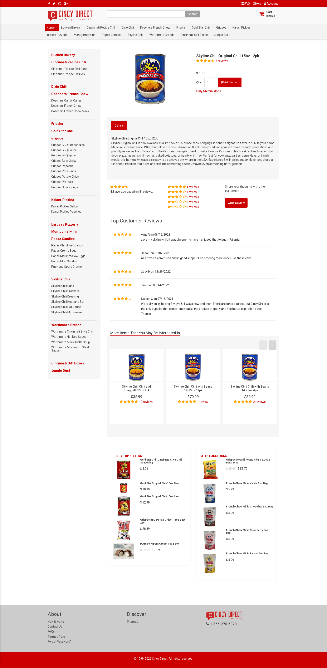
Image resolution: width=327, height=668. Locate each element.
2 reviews (259, 401)
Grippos (221, 27)
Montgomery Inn (85, 34)
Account (271, 3)
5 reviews (222, 61)
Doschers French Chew (155, 27)
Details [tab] (119, 125)
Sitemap (132, 621)
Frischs (181, 27)
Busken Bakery (70, 27)
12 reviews (146, 401)
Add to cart (230, 82)
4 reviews (192, 187)
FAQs (51, 631)
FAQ (245, 3)
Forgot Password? (60, 641)
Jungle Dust (222, 34)
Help (257, 3)
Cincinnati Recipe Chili (101, 27)
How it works (56, 621)
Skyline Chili (135, 34)
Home (51, 27)
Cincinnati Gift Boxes (194, 34)
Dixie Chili (128, 27)
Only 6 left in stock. (209, 91)
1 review (191, 192)
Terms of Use (56, 636)
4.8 (112, 191)
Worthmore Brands (161, 34)
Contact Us (55, 626)
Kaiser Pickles (241, 27)
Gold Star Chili (201, 27)
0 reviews (192, 197)
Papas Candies (111, 34)
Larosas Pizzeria (57, 34)
